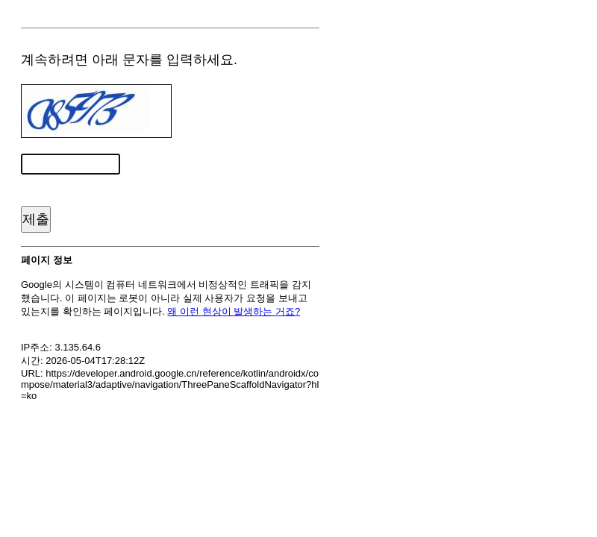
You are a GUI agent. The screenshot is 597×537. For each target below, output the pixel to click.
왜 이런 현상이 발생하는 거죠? (233, 311)
